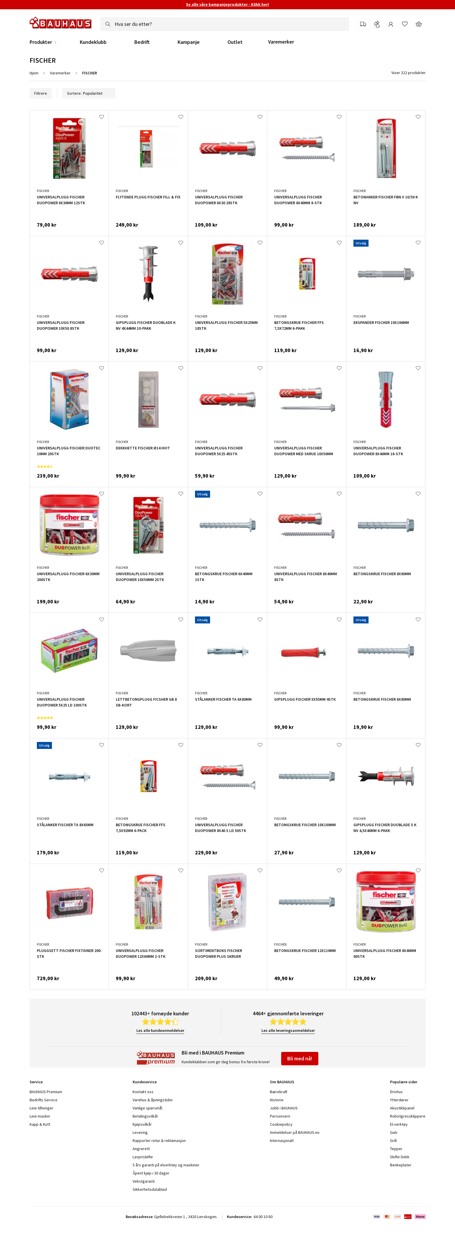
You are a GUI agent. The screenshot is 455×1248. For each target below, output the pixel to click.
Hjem (34, 73)
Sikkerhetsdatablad (150, 1189)
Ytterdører (399, 1099)
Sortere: (89, 93)
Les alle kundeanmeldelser (160, 1030)
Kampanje (189, 42)
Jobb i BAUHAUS (284, 1108)
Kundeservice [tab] (145, 1081)
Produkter (41, 42)
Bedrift (142, 42)
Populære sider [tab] (403, 1081)
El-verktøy (399, 1124)
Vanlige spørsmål (147, 1108)
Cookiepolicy (281, 1124)
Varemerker (281, 41)
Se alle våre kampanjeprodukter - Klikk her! (227, 4)
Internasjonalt (282, 1140)
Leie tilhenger (41, 1108)
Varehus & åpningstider (153, 1099)
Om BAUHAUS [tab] (282, 1081)
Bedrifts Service (43, 1099)
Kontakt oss (143, 1091)
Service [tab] (36, 1081)
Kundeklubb (93, 42)
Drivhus (396, 1091)
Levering (140, 1132)
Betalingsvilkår (145, 1116)
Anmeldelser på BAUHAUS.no (294, 1132)
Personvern (280, 1116)
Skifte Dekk (400, 1156)
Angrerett (141, 1148)
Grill (393, 1140)
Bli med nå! (299, 1058)
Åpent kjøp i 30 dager (151, 1173)
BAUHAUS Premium (46, 1091)
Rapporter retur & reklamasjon (159, 1140)
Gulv (394, 1132)
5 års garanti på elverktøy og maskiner (166, 1165)
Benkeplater (400, 1165)
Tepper (396, 1148)
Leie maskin (40, 1116)
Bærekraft (278, 1091)
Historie (277, 1099)
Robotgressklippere (407, 1116)
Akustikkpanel (402, 1108)
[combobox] (224, 24)
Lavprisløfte (143, 1156)
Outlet (235, 42)
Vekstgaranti (144, 1181)
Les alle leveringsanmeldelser (288, 1030)
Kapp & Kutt (40, 1124)
